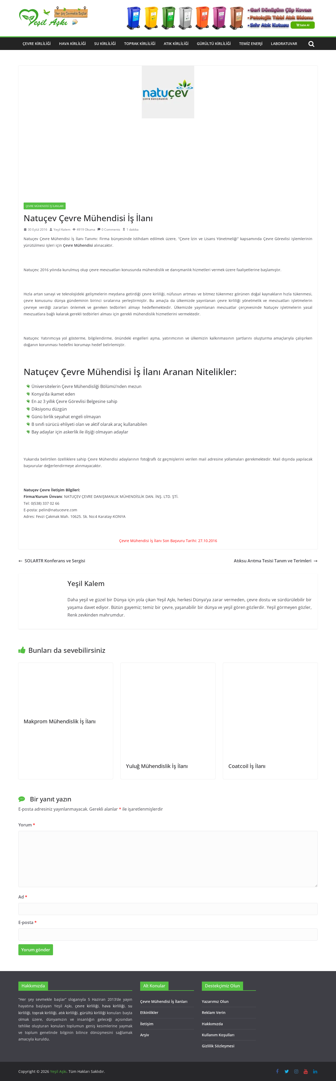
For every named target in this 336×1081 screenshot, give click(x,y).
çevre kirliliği (87, 1005)
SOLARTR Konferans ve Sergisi (51, 561)
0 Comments (108, 229)
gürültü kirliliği (93, 1012)
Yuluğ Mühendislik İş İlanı (157, 766)
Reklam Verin (213, 1012)
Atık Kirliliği (176, 43)
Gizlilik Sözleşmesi (218, 1045)
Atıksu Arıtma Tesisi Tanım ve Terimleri (276, 561)
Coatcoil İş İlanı (246, 766)
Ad (22, 897)
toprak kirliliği (44, 1012)
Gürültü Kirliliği (214, 43)
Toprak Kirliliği (139, 43)
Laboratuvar (284, 43)
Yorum (26, 825)
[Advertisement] (168, 158)
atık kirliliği (68, 1012)
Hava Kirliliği (72, 43)
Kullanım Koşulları (218, 1034)
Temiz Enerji (250, 43)
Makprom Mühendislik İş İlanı (60, 721)
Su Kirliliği (105, 43)
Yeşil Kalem (62, 229)
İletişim (146, 1023)
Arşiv (144, 1034)
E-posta (27, 922)
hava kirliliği (113, 1005)
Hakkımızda (212, 1023)
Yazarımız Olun (215, 1001)
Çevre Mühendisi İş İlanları (45, 206)
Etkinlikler (149, 1012)
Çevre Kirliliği (37, 43)
